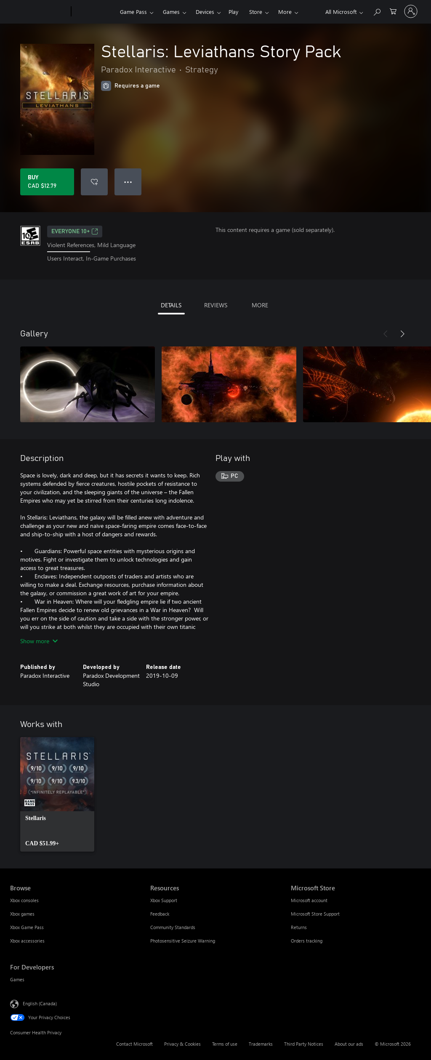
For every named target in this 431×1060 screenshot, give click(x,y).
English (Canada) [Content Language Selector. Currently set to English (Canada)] (40, 1003)
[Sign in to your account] (411, 11)
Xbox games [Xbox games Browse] (22, 913)
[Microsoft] (39, 11)
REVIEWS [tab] (215, 305)
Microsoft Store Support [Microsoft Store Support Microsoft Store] (315, 913)
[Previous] (385, 334)
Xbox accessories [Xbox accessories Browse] (27, 940)
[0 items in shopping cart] (393, 11)
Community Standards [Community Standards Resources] (172, 927)
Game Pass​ (133, 11)
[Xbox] (94, 11)
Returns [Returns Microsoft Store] (299, 927)
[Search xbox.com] (376, 10)
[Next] (402, 334)
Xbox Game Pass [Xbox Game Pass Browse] (27, 927)
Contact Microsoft (134, 1044)
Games (171, 11)
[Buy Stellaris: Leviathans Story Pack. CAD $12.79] (47, 181)
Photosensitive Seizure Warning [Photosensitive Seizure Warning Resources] (182, 940)
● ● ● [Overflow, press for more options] (128, 181)
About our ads (349, 1044)
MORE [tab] (260, 305)
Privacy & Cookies (182, 1044)
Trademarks (261, 1044)
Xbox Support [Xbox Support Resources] (163, 900)
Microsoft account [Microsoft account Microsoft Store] (309, 900)
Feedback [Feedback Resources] (159, 913)
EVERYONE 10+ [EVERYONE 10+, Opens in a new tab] (74, 231)
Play (233, 11)
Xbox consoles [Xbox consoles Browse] (24, 900)
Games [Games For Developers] (17, 979)
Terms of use (224, 1044)
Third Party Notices (303, 1044)
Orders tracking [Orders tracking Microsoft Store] (306, 940)
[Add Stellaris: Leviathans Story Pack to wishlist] (94, 181)
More (285, 11)
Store (255, 11)
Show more (39, 641)
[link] (57, 794)
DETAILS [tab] (171, 305)
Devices (205, 11)
